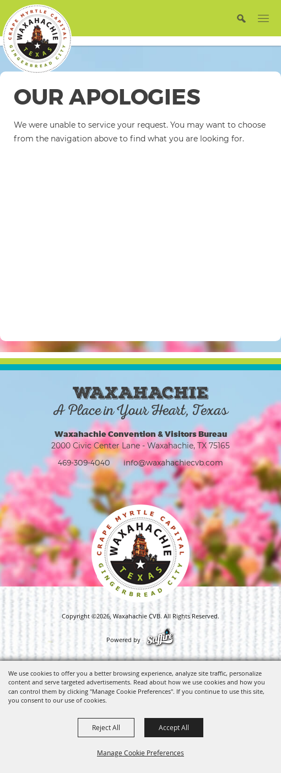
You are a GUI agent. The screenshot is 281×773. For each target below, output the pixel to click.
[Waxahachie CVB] (37, 39)
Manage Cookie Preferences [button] (140, 752)
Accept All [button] (174, 727)
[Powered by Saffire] (160, 640)
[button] (241, 17)
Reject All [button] (106, 727)
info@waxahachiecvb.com (173, 462)
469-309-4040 (84, 462)
